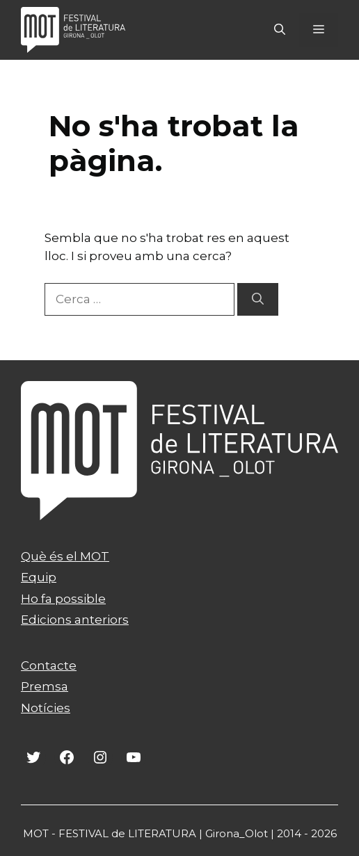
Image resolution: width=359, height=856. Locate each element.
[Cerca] (257, 299)
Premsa (44, 686)
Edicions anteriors (75, 620)
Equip (38, 577)
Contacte (49, 665)
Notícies (45, 708)
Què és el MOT (65, 556)
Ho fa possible (63, 599)
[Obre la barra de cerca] (279, 30)
